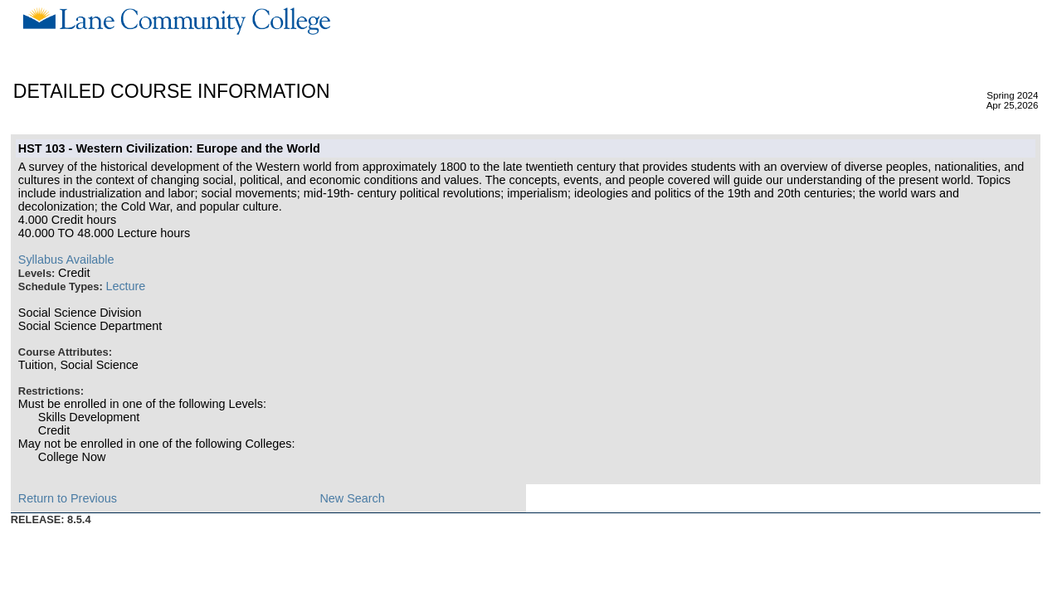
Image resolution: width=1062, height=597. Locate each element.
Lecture (125, 286)
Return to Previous (67, 498)
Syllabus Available (66, 259)
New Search (351, 498)
